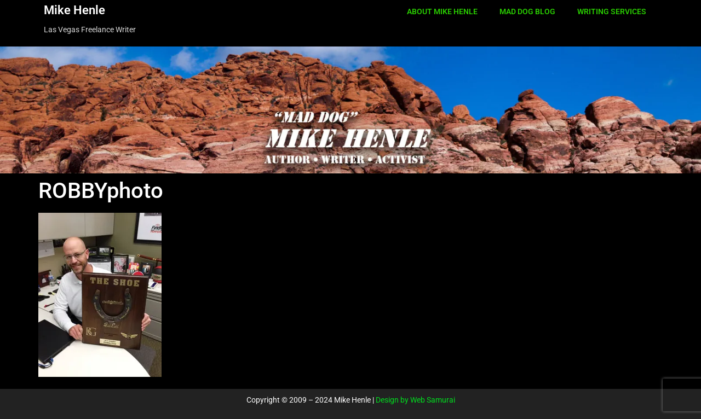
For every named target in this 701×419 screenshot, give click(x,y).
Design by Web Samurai (415, 399)
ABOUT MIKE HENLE (442, 11)
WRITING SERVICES (611, 11)
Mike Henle (74, 10)
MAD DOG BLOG (527, 11)
